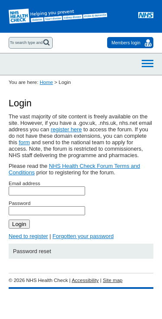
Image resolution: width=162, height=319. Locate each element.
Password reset (32, 251)
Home (46, 82)
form (24, 142)
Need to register (28, 236)
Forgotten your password (83, 236)
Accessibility (85, 280)
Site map (112, 280)
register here (66, 129)
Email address (24, 183)
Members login (125, 42)
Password (20, 203)
